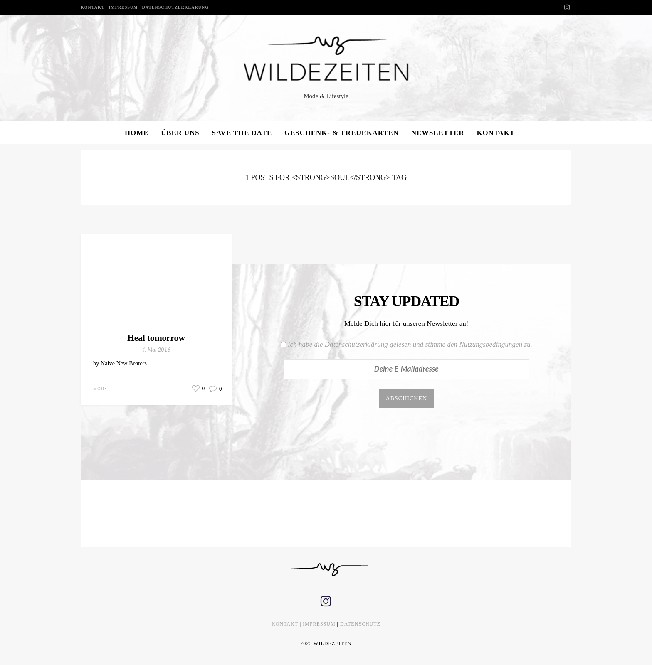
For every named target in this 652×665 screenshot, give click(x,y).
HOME (136, 133)
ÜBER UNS (180, 133)
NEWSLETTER (437, 133)
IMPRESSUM (123, 7)
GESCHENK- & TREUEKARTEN (341, 133)
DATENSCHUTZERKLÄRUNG (175, 7)
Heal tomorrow (156, 337)
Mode (100, 389)
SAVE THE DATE (242, 133)
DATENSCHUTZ (360, 624)
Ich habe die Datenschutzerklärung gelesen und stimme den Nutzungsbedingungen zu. (410, 344)
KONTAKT (92, 7)
